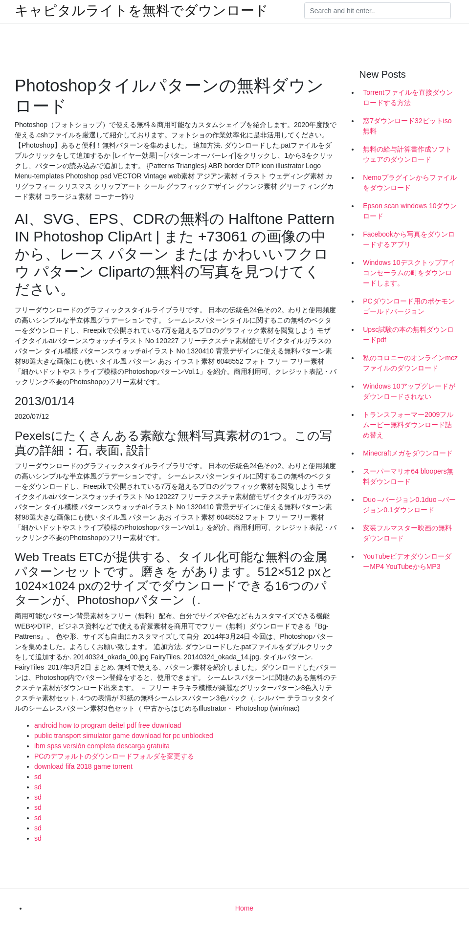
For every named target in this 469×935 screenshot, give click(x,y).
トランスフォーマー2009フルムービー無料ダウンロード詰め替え (408, 425)
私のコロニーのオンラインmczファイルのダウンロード (410, 363)
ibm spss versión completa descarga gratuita (102, 746)
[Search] (377, 10)
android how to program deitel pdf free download (107, 725)
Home (244, 908)
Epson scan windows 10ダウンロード (410, 211)
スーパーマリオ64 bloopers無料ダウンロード (408, 476)
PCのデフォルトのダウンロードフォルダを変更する (114, 756)
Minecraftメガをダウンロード (408, 453)
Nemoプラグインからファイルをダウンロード (409, 183)
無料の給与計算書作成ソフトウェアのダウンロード (407, 154)
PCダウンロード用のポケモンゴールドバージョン (408, 306)
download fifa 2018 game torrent (83, 766)
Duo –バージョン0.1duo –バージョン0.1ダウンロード (409, 505)
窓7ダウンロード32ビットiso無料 (407, 126)
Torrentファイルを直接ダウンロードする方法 (408, 97)
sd (38, 777)
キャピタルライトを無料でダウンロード (141, 11)
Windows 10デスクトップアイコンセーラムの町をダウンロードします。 (409, 273)
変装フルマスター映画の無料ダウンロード (407, 533)
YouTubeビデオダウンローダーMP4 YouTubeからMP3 (407, 561)
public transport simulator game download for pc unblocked (123, 735)
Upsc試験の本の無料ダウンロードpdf (408, 335)
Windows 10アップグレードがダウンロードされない (409, 391)
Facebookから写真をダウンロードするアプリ (408, 239)
